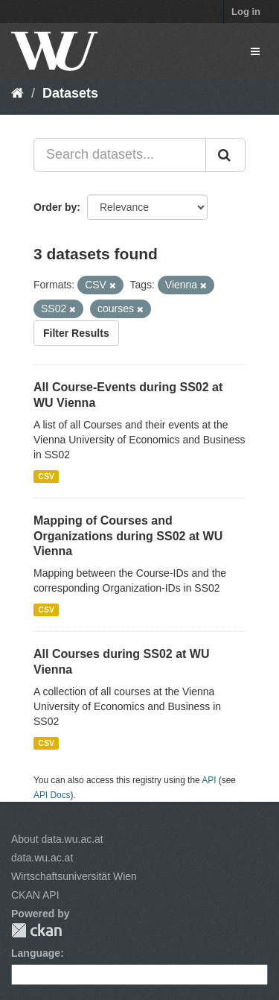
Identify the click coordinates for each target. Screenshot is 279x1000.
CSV (46, 476)
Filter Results (76, 333)
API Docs (52, 795)
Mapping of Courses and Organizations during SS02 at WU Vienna (127, 536)
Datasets (70, 93)
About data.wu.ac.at (57, 839)
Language (35, 953)
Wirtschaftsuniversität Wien (74, 876)
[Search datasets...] (119, 155)
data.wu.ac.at (42, 858)
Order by (55, 207)
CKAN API (35, 895)
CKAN (36, 930)
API (209, 780)
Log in (245, 11)
